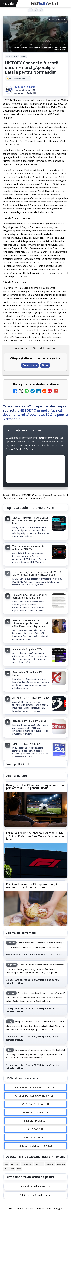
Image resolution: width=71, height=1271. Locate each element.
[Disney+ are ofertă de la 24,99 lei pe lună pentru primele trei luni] (59, 523)
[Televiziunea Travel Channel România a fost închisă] (59, 600)
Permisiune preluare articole (35, 1186)
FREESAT (15, 1164)
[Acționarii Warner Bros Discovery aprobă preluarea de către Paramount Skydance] (59, 626)
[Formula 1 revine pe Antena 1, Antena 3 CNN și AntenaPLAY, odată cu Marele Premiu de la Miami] (35, 860)
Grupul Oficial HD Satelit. (20, 449)
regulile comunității (48, 437)
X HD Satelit (36, 1128)
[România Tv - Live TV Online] (59, 726)
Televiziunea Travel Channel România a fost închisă (29, 596)
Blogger (58, 1208)
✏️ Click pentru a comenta (18, 78)
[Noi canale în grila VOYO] (59, 655)
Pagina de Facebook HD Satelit (35, 1087)
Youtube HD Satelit (35, 1112)
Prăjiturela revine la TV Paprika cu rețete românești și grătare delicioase (32, 886)
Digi (6, 1164)
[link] (35, 527)
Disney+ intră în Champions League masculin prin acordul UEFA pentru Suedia (35, 787)
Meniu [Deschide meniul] (8, 3)
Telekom (61, 1164)
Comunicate (11, 56)
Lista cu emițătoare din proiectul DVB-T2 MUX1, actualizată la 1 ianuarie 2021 (36, 573)
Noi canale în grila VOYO (27, 649)
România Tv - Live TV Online (29, 720)
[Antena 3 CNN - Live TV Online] (59, 703)
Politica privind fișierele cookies (36, 1195)
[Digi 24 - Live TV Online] (59, 750)
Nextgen (39, 1164)
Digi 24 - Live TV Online (26, 744)
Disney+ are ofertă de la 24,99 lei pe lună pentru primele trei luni (30, 520)
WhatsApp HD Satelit (35, 1103)
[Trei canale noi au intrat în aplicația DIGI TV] (59, 552)
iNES (19, 1168)
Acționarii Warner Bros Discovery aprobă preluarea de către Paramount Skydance (30, 623)
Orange (50, 1164)
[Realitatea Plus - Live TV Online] (59, 678)
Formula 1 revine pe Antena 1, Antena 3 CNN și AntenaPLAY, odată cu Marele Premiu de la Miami (35, 836)
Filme (23, 56)
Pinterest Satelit (35, 1137)
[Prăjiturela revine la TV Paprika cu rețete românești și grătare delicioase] (35, 908)
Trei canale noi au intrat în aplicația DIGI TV (28, 548)
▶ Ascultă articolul (57, 19)
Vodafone (9, 1168)
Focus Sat (27, 1164)
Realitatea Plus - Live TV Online (27, 674)
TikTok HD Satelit (35, 1120)
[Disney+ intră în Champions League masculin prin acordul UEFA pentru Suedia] (35, 809)
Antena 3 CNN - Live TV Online (30, 698)
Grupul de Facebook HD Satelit (35, 1095)
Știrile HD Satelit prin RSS (35, 1145)
